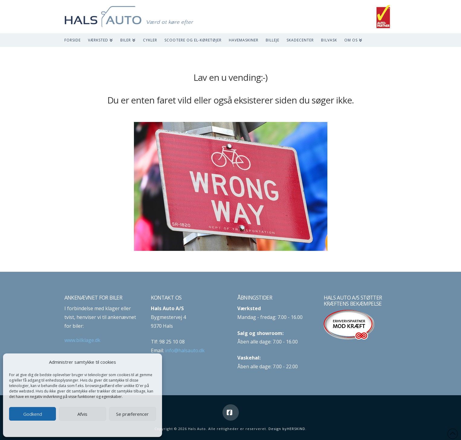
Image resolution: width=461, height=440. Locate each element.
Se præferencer (132, 414)
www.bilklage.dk (82, 340)
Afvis (82, 414)
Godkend (32, 414)
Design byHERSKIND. (287, 428)
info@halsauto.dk (185, 350)
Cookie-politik (67, 428)
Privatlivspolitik (94, 428)
